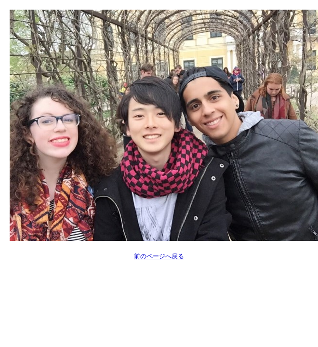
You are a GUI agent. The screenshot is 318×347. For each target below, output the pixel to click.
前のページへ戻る (159, 256)
